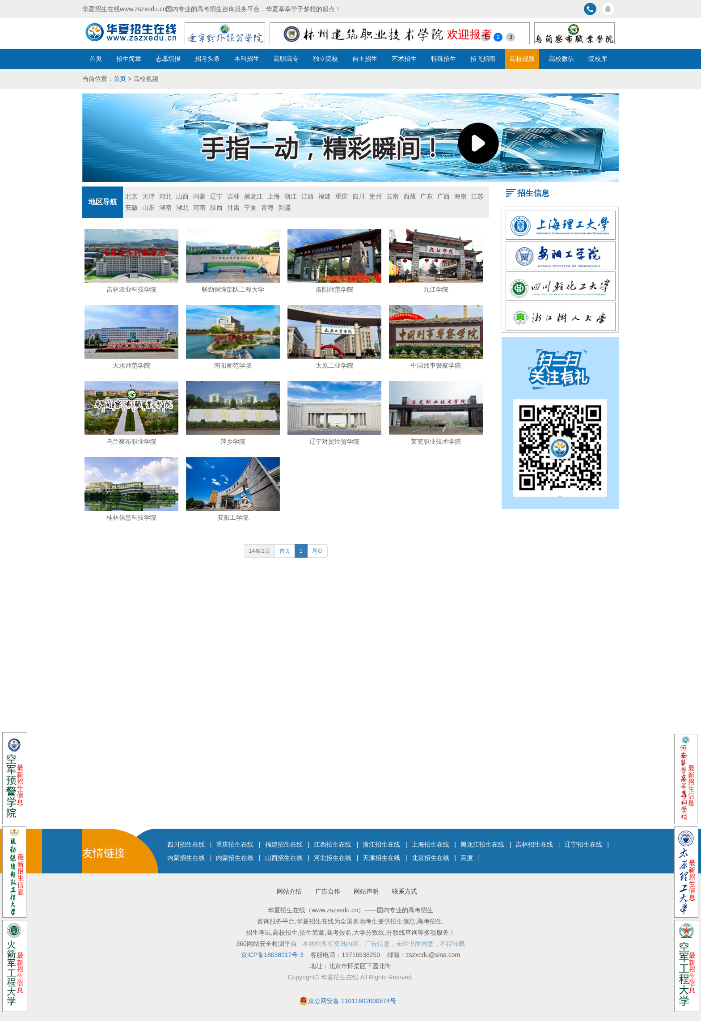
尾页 (317, 551)
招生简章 (128, 58)
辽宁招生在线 (583, 844)
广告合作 (327, 891)
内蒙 (199, 196)
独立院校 (325, 58)
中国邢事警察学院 (436, 365)
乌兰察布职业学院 (131, 441)
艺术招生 (404, 58)
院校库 (597, 58)
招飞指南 (482, 58)
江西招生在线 (332, 844)
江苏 (477, 196)
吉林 (233, 196)
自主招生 (364, 58)
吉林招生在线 (534, 844)
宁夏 (250, 207)
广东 (426, 196)
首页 (95, 58)
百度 (466, 857)
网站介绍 (289, 891)
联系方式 (404, 891)
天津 (148, 196)
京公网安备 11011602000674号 (352, 1000)
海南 (460, 196)
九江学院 (435, 289)
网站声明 (366, 891)
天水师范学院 (131, 365)
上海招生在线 (430, 844)
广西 (443, 196)
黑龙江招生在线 (482, 844)
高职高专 (286, 58)
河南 (199, 207)
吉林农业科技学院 (131, 289)
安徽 (131, 207)
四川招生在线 (186, 844)
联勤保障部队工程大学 (233, 289)
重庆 (341, 196)
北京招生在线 (430, 857)
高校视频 (522, 58)
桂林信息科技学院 (131, 517)
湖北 (182, 207)
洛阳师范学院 (334, 289)
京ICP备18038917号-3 (273, 954)
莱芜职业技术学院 (436, 441)
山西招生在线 (284, 857)
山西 (182, 196)
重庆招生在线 (234, 844)
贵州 (375, 196)
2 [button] (498, 37)
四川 (358, 196)
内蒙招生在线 (186, 857)
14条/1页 (259, 551)
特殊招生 (443, 58)
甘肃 (233, 207)
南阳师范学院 (233, 365)
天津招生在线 (381, 857)
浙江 (290, 196)
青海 (267, 207)
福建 (324, 196)
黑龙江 (253, 196)
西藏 (409, 196)
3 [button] (510, 37)
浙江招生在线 (381, 844)
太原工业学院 (334, 365)
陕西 (216, 207)
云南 (392, 196)
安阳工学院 (233, 517)
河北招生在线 (332, 857)
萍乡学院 (232, 441)
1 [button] (485, 37)
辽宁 (216, 196)
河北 (165, 196)
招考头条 (207, 58)
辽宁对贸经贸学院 (334, 441)
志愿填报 (168, 58)
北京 (131, 196)
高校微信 (561, 58)
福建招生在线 (284, 844)
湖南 (165, 207)
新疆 (284, 207)
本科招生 (246, 58)
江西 (307, 196)
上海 (273, 196)
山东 (148, 207)
